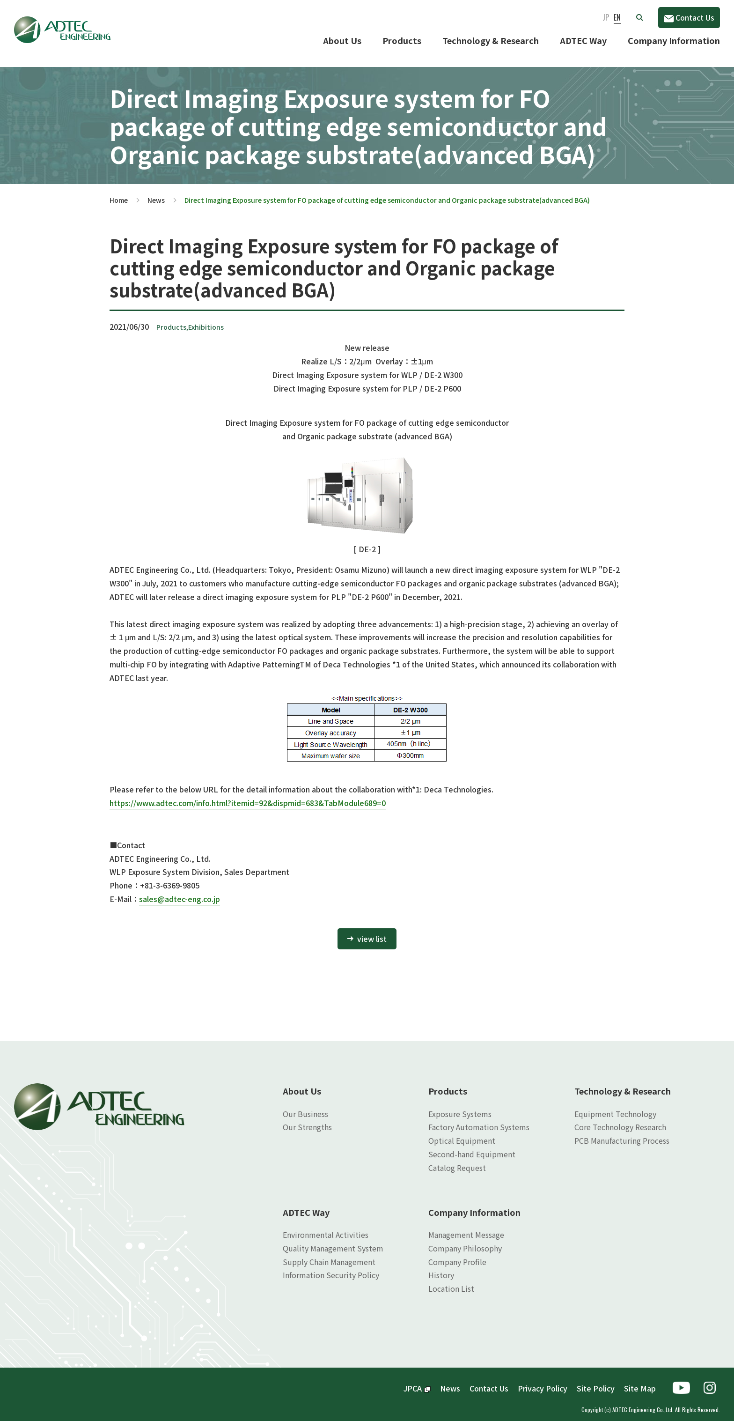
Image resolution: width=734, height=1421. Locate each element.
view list (372, 931)
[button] (639, 17)
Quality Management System (333, 1240)
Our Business (305, 1106)
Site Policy (596, 1380)
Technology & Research (490, 40)
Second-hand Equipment (471, 1146)
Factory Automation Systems (478, 1119)
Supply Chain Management (329, 1254)
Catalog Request (457, 1160)
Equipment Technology (615, 1106)
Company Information (674, 40)
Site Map (640, 1380)
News (156, 192)
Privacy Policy (542, 1380)
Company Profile (457, 1254)
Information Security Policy (331, 1267)
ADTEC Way (583, 40)
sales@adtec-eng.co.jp (179, 891)
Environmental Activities (325, 1227)
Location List (451, 1281)
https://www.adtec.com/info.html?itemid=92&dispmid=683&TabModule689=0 (248, 795)
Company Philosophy (465, 1240)
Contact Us (689, 17)
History (441, 1267)
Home (119, 192)
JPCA (417, 1380)
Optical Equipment (461, 1133)
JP (605, 17)
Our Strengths (307, 1119)
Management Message (466, 1227)
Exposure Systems (460, 1106)
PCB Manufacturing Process (621, 1133)
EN (617, 17)
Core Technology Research (620, 1119)
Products (401, 40)
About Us (342, 40)
